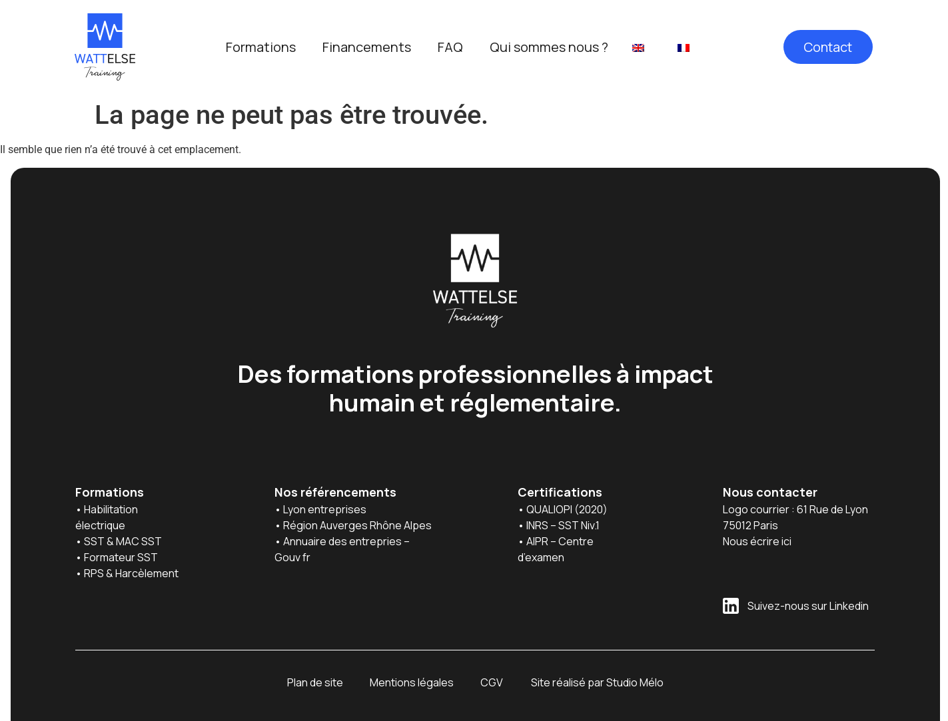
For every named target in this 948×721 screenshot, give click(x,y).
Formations (261, 47)
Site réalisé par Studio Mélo (597, 682)
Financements (366, 47)
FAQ (450, 47)
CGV (491, 682)
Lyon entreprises (325, 509)
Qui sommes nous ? (549, 47)
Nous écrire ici (757, 541)
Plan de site (315, 682)
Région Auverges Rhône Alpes (357, 525)
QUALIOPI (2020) (568, 509)
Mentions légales (412, 682)
